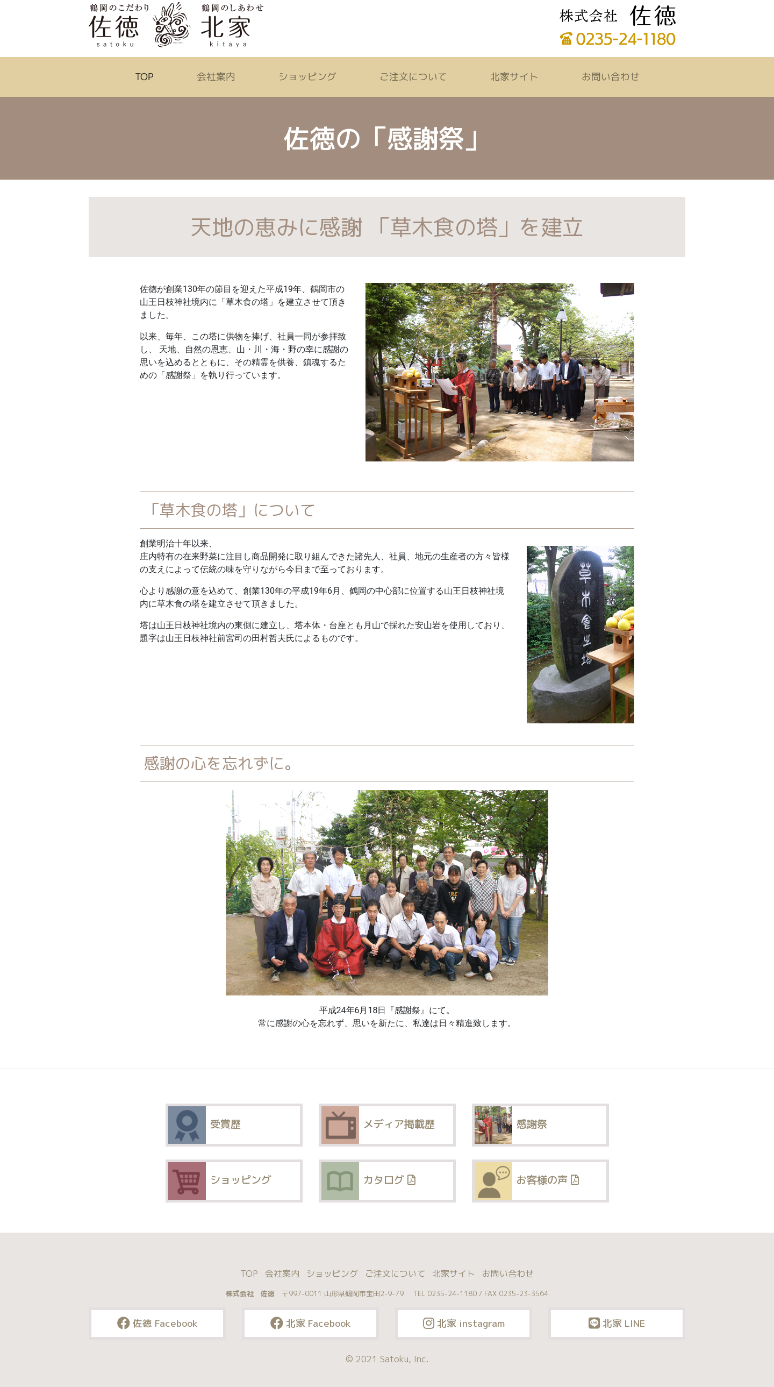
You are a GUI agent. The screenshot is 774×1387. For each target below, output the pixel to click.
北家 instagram (464, 1323)
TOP (145, 76)
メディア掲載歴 (378, 1125)
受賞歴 (204, 1125)
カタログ (368, 1181)
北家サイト (514, 76)
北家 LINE (617, 1323)
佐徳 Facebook (157, 1323)
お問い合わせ (610, 76)
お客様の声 (526, 1181)
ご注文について (413, 76)
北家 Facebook (310, 1323)
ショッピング (307, 76)
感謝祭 (511, 1125)
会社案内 (215, 76)
